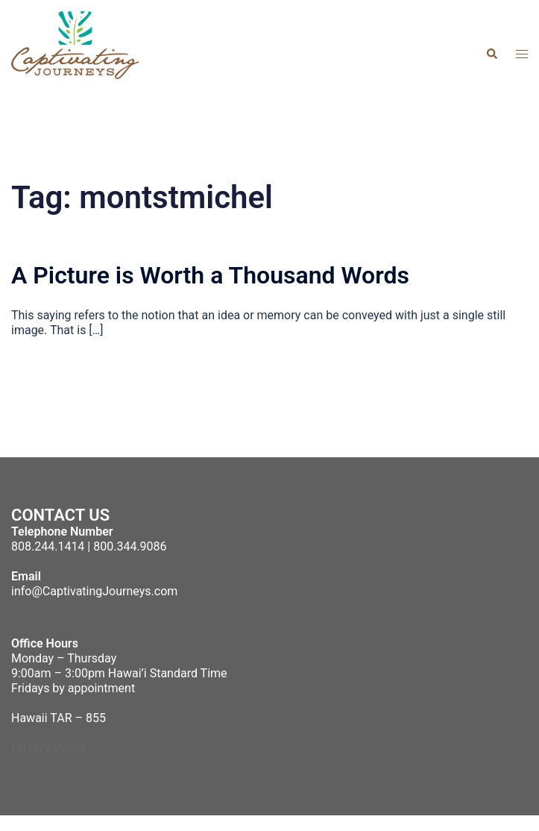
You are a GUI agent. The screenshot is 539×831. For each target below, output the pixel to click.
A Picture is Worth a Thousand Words (210, 275)
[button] (491, 54)
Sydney (403, 822)
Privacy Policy (48, 748)
